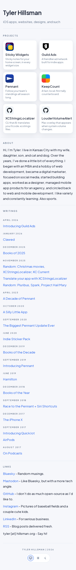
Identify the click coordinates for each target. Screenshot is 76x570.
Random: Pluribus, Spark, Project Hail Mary (35, 285)
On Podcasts (12, 453)
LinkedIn (9, 519)
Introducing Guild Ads (19, 226)
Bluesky (9, 473)
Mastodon (10, 481)
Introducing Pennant (18, 366)
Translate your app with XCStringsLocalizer (35, 278)
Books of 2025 (14, 253)
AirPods (9, 440)
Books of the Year (16, 393)
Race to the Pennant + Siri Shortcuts (30, 406)
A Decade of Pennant (19, 298)
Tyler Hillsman (22, 12)
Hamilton (10, 379)
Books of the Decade (19, 352)
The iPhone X (13, 420)
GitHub (8, 494)
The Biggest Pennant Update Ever (29, 325)
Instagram (10, 506)
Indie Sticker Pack (16, 339)
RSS (6, 526)
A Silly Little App (15, 312)
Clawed (9, 239)
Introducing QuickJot (19, 433)
